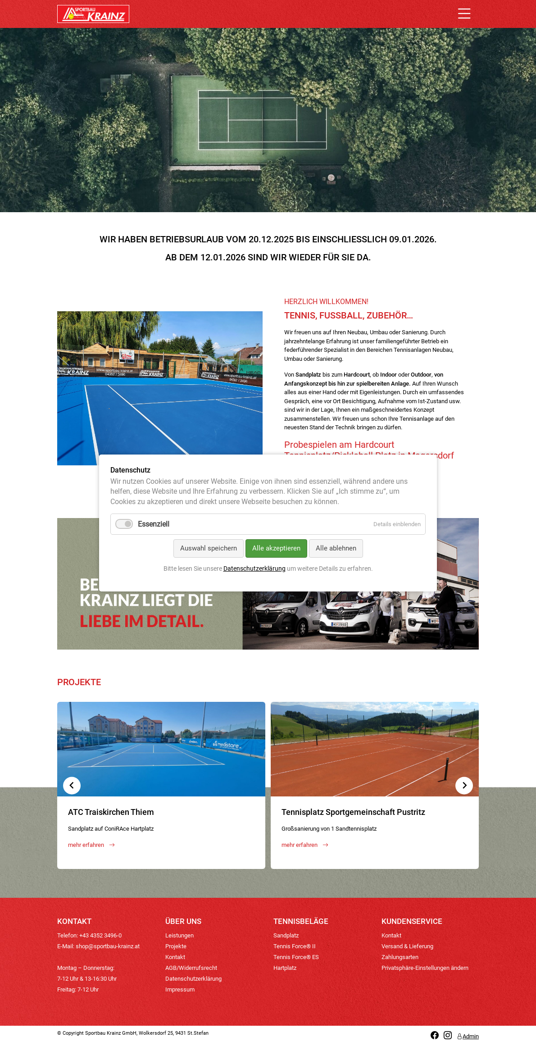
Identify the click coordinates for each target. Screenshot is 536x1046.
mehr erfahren (91, 844)
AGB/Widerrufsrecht (191, 967)
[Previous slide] (72, 785)
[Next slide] (464, 785)
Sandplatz (286, 935)
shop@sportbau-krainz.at (108, 946)
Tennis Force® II (294, 946)
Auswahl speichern (208, 548)
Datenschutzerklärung (193, 978)
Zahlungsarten (400, 957)
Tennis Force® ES (296, 957)
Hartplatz (284, 967)
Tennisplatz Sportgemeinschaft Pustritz (353, 812)
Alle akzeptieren (276, 548)
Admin (468, 1036)
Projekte (175, 946)
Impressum (180, 989)
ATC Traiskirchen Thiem (111, 812)
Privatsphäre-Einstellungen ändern (425, 967)
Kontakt (175, 957)
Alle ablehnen (336, 548)
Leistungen (179, 935)
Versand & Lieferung (407, 946)
